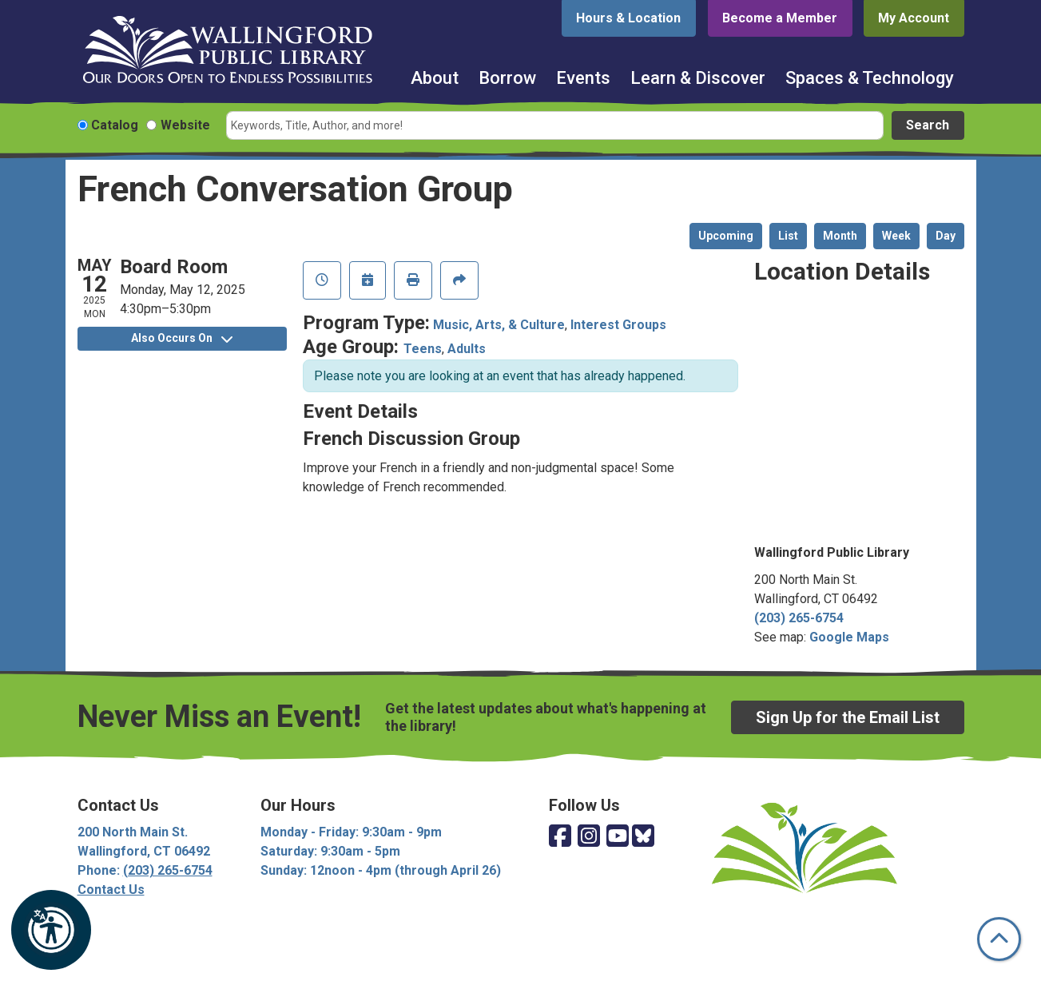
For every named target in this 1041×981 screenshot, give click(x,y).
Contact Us (111, 889)
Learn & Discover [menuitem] (697, 78)
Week (896, 235)
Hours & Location (628, 18)
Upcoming (725, 235)
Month (840, 235)
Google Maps (849, 637)
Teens (422, 348)
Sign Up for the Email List (848, 717)
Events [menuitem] (583, 78)
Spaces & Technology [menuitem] (869, 78)
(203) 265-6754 (799, 618)
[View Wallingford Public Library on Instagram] (589, 837)
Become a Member (779, 18)
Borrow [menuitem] (507, 78)
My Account (913, 18)
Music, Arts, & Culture (499, 324)
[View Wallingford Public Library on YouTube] (617, 837)
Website (185, 125)
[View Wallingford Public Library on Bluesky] (643, 837)
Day (946, 235)
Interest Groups (618, 324)
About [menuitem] (435, 78)
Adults (466, 348)
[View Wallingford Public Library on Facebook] (560, 837)
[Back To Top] (999, 939)
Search (927, 125)
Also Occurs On (181, 338)
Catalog (114, 125)
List (788, 235)
